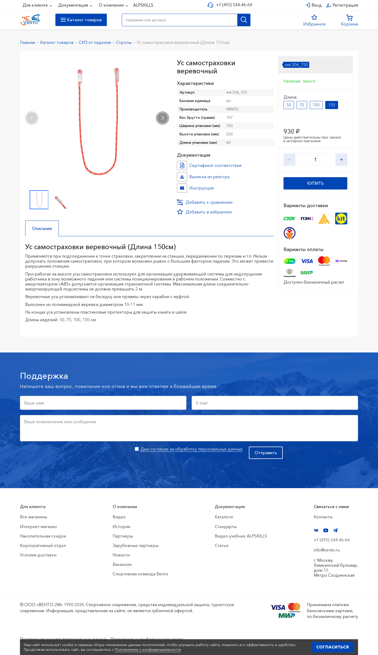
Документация (73, 5)
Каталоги (224, 516)
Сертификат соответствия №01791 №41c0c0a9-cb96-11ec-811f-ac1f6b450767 (182, 165)
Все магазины (33, 516)
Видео (119, 516)
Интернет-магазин (38, 526)
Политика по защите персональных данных (63, 639)
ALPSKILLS (143, 5)
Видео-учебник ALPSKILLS (241, 536)
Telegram (335, 530)
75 (302, 105)
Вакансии (122, 564)
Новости (121, 554)
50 (288, 105)
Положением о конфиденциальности (148, 649)
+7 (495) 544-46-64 (234, 4)
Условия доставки (38, 554)
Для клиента (36, 5)
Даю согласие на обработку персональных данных (191, 449)
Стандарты (226, 526)
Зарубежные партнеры (136, 545)
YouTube (325, 530)
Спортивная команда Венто (140, 573)
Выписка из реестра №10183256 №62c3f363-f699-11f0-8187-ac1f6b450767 (182, 176)
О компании (112, 5)
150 (331, 105)
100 (316, 105)
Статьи (221, 545)
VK (316, 530)
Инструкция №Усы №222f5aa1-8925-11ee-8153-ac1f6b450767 (182, 188)
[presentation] (31, 118)
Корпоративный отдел (43, 545)
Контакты (323, 516)
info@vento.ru (327, 549)
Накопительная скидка (43, 536)
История (121, 526)
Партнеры (123, 536)
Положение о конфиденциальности (147, 639)
